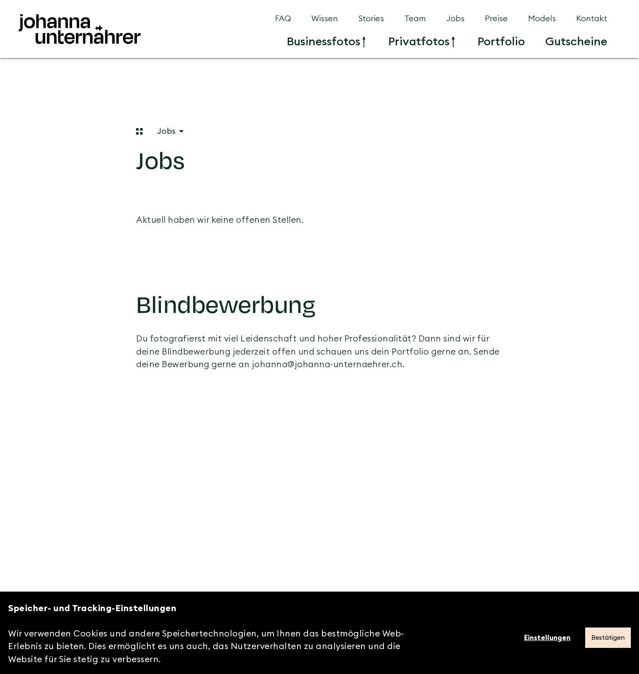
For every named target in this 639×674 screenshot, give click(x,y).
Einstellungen (547, 637)
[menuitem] (326, 41)
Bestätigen (608, 637)
